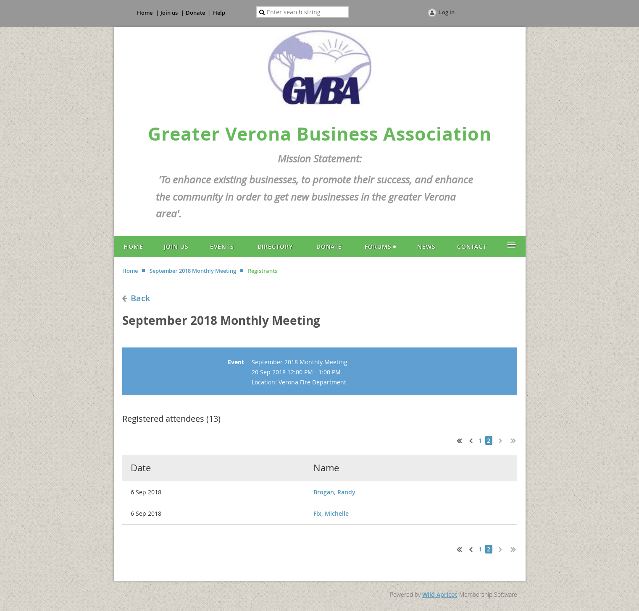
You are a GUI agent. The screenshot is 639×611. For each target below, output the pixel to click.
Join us (169, 12)
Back (140, 298)
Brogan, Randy (334, 492)
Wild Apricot (440, 594)
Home (145, 12)
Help (219, 12)
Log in (447, 12)
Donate (195, 12)
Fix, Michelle (331, 513)
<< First (457, 440)
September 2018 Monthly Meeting (193, 270)
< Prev (470, 440)
